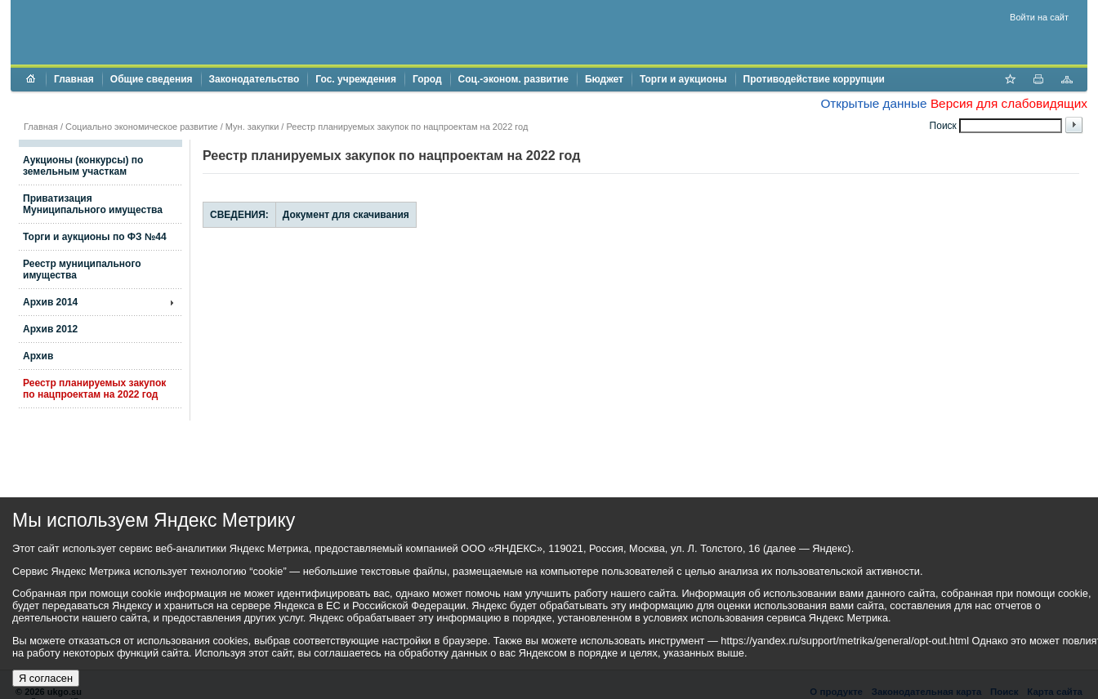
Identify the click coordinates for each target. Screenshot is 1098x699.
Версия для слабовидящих (1009, 103)
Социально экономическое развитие (141, 126)
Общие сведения (151, 79)
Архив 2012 (50, 329)
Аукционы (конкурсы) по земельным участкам (83, 165)
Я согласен (46, 678)
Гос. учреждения (355, 79)
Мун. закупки (252, 126)
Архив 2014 (50, 302)
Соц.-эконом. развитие (513, 79)
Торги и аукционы (683, 79)
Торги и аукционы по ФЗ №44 (95, 237)
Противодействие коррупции (814, 79)
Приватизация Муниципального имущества (93, 204)
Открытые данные (873, 103)
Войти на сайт (1039, 17)
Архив (38, 356)
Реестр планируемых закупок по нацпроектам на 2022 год (94, 388)
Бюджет (604, 79)
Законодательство (254, 79)
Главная (74, 79)
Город (427, 79)
